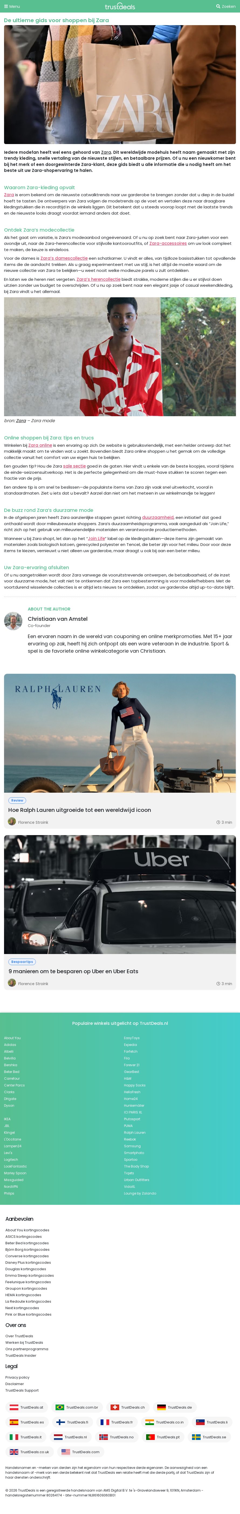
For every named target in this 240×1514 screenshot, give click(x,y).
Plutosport (132, 1119)
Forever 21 (131, 1065)
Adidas (10, 1044)
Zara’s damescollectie (64, 258)
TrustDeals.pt (168, 1437)
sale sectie (74, 466)
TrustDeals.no (122, 1437)
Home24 (131, 1098)
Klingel (9, 1132)
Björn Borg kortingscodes (27, 1249)
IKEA (7, 1119)
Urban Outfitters (136, 1180)
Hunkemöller (134, 1105)
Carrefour (12, 1078)
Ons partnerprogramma (26, 1349)
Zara (106, 152)
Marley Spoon (15, 1173)
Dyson (9, 1105)
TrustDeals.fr (122, 1422)
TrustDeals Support (22, 1390)
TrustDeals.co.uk (34, 1452)
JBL (6, 1125)
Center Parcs (14, 1085)
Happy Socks (135, 1085)
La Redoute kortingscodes (28, 1301)
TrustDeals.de (180, 1407)
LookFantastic (15, 1166)
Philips (9, 1193)
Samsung (132, 1146)
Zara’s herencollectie (99, 279)
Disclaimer (14, 1383)
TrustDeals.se (214, 1437)
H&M (127, 1078)
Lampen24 (13, 1146)
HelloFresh (132, 1092)
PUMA (128, 1125)
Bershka (10, 1065)
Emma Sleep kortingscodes (29, 1275)
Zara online (40, 445)
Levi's (8, 1152)
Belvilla (10, 1058)
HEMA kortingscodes (23, 1295)
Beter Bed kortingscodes (27, 1243)
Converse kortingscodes (27, 1256)
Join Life (96, 538)
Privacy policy (17, 1377)
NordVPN (11, 1186)
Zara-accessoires (168, 243)
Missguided (13, 1180)
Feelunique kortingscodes (28, 1282)
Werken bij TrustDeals (24, 1342)
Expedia (130, 1044)
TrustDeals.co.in (170, 1422)
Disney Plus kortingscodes (28, 1262)
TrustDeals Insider (20, 1355)
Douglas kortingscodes (25, 1269)
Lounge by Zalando (140, 1193)
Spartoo (130, 1159)
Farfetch (131, 1051)
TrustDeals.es (32, 1422)
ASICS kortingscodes (23, 1236)
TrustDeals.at (31, 1407)
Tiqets (129, 1173)
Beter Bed (11, 1071)
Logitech (11, 1159)
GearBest (131, 1071)
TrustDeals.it (31, 1437)
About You (12, 1038)
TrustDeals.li (217, 1422)
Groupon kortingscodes (26, 1288)
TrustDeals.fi (77, 1422)
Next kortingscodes (22, 1307)
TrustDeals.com (86, 1452)
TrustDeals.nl (76, 1437)
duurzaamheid (158, 517)
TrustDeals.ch (133, 1407)
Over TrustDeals (19, 1336)
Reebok (130, 1139)
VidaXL (129, 1186)
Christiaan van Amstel (58, 619)
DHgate (10, 1098)
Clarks (9, 1092)
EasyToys (132, 1038)
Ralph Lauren (135, 1132)
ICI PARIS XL (133, 1112)
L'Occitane (12, 1139)
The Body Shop (136, 1166)
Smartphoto (134, 1152)
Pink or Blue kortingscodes (28, 1314)
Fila (127, 1058)
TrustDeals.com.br (82, 1407)
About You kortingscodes (27, 1230)
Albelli (8, 1051)
